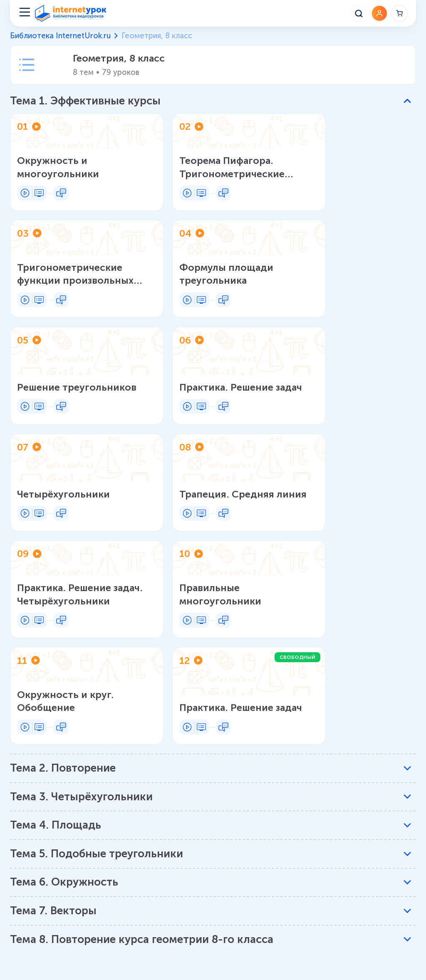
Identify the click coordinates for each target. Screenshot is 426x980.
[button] (210, 101)
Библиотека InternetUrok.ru (60, 36)
